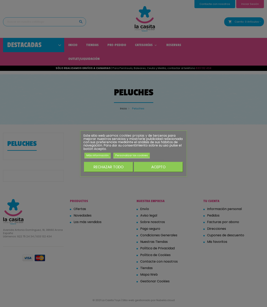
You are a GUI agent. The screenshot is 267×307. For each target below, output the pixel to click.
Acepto (158, 166)
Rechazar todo (109, 166)
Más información (97, 155)
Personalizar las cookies (131, 155)
